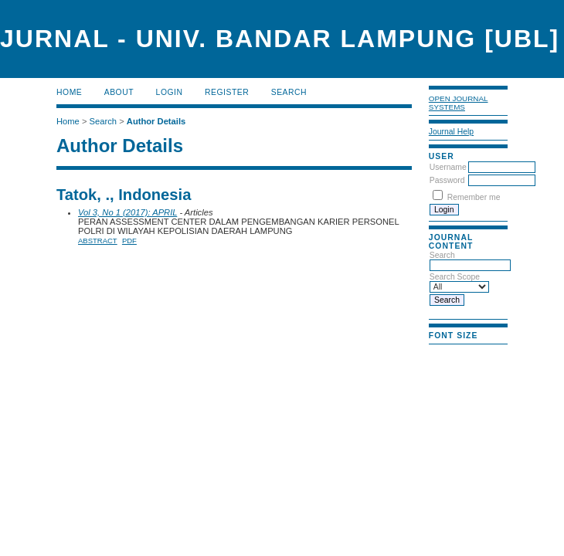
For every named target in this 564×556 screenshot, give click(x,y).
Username (448, 167)
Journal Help (451, 131)
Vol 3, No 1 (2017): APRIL (127, 212)
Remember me (474, 197)
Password (447, 180)
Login (169, 92)
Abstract (97, 240)
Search (289, 92)
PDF (129, 240)
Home (69, 92)
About (119, 92)
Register (227, 92)
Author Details (156, 121)
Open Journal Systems (458, 102)
